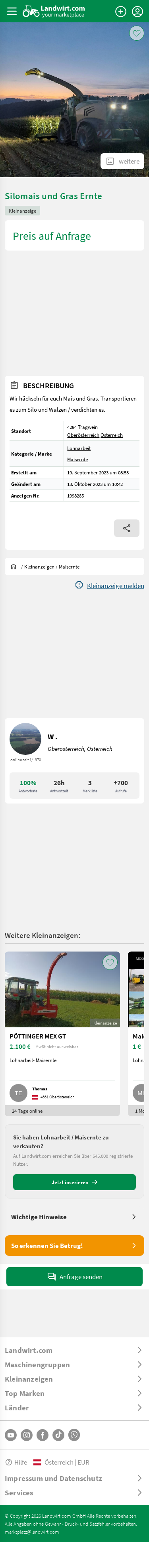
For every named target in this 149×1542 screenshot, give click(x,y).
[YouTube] (11, 1435)
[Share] (126, 528)
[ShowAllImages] (122, 161)
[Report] (109, 585)
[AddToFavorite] (136, 33)
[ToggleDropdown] (74, 1350)
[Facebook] (42, 1435)
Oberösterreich (83, 434)
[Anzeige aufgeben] (121, 11)
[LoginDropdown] (137, 11)
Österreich (112, 434)
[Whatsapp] (74, 1435)
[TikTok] (58, 1435)
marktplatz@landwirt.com (32, 1531)
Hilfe (16, 1462)
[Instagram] (27, 1435)
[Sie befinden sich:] (15, 566)
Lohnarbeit (79, 448)
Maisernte (77, 459)
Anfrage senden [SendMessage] (75, 1276)
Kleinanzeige (22, 210)
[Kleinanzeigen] (39, 567)
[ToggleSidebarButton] (12, 11)
